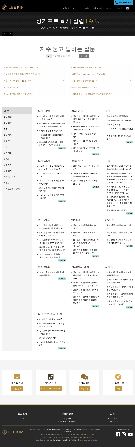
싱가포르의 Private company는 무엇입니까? (51, 325)
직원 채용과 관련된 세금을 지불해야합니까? (51, 274)
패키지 (75, 8)
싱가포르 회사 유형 (12, 189)
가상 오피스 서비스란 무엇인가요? (86, 167)
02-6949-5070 (68, 437)
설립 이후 (8, 171)
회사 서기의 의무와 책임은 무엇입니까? (51, 182)
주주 (5, 129)
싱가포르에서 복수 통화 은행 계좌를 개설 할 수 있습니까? (51, 241)
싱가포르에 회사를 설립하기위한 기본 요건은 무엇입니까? (52, 125)
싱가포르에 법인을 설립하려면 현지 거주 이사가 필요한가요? (86, 284)
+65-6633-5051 (51, 437)
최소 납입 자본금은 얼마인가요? (85, 234)
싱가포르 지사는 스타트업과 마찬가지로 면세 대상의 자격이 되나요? (86, 242)
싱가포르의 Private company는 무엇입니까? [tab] (88, 74)
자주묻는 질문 (112, 421)
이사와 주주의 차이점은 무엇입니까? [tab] (18, 94)
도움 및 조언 (97, 8)
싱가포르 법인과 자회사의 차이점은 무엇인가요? (120, 288)
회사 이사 (8, 123)
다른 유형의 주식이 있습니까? (119, 120)
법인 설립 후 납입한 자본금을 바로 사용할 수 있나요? (119, 241)
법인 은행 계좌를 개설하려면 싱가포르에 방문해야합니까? (51, 227)
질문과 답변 (112, 418)
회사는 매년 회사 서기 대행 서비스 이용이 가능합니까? (51, 167)
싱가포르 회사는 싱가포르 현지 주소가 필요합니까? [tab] (91, 94)
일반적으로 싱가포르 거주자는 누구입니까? (86, 291)
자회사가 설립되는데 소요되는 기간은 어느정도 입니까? (52, 143)
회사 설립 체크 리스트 (67, 421)
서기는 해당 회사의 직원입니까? (51, 175)
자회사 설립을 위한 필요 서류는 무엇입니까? (51, 118)
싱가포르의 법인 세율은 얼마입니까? (86, 227)
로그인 (119, 8)
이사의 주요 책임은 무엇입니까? (85, 135)
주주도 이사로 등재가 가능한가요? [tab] (17, 80)
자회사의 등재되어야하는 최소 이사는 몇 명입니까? (86, 128)
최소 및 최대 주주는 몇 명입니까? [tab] (84, 87)
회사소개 (109, 8)
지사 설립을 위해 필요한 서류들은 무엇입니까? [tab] (22, 74)
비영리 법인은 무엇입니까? (50, 130)
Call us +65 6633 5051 (50, 389)
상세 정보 (62, 148)
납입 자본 (8, 165)
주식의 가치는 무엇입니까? (118, 116)
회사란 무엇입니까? (47, 338)
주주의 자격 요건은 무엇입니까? (119, 137)
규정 (5, 147)
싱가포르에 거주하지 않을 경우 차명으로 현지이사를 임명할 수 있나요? (86, 300)
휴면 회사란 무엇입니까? (117, 210)
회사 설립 (8, 117)
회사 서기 (8, 135)
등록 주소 (8, 141)
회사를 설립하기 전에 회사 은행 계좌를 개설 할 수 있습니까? (52, 248)
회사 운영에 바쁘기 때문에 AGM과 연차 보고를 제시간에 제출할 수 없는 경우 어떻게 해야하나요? (119, 201)
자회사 (6, 183)
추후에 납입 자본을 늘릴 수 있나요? (119, 234)
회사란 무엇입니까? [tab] (11, 87)
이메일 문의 (17, 389)
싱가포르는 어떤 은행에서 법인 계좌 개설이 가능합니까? (52, 256)
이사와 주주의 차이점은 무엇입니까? (120, 130)
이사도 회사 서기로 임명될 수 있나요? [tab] (86, 67)
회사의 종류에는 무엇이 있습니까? (52, 343)
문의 (22, 418)
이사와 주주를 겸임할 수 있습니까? (85, 142)
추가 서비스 (85, 8)
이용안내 (66, 8)
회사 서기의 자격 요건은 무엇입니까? (51, 196)
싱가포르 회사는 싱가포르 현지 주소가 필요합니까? (86, 175)
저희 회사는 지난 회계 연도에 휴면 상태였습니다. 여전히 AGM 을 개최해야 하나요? (119, 189)
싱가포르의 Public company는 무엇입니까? (52, 136)
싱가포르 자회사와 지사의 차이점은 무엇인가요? (120, 281)
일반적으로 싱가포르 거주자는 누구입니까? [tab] (21, 67)
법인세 (6, 159)
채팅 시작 (84, 389)
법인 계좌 (8, 153)
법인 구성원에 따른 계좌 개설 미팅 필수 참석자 (51, 234)
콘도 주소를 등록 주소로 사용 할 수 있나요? (85, 182)
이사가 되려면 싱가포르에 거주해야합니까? (86, 149)
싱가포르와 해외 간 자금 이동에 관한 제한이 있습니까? (85, 251)
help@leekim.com (86, 437)
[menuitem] (66, 8)
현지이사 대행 (9, 177)
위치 (118, 389)
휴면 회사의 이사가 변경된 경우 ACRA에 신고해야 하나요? (119, 167)
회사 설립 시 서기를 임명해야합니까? (51, 189)
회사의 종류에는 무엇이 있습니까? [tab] (84, 80)
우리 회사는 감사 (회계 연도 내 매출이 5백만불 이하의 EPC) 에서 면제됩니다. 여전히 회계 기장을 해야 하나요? (120, 178)
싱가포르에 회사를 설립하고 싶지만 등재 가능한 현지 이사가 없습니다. (86, 119)
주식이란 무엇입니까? (116, 124)
